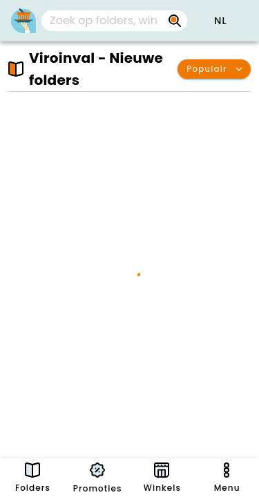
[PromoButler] (23, 21)
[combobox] (114, 20)
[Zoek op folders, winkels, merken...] (103, 21)
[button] (220, 20)
